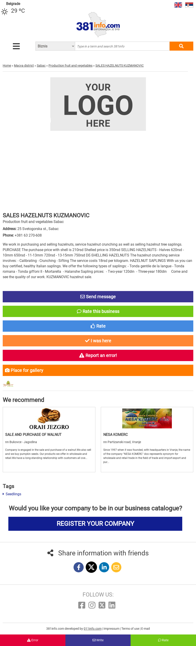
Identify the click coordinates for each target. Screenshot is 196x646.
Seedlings (12, 494)
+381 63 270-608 (28, 235)
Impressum (112, 628)
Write (98, 640)
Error (32, 640)
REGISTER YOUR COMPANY (95, 523)
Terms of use (130, 628)
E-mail (145, 628)
